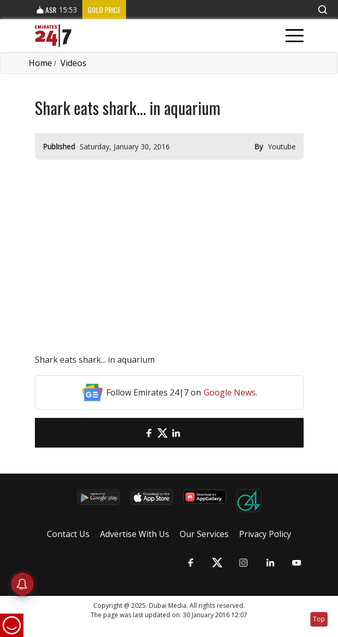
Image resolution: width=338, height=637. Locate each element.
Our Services (204, 534)
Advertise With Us (134, 534)
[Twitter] (162, 432)
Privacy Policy (265, 534)
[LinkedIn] (176, 432)
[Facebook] (149, 432)
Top (319, 619)
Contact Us (68, 534)
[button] (322, 9)
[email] (135, 432)
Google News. (230, 392)
